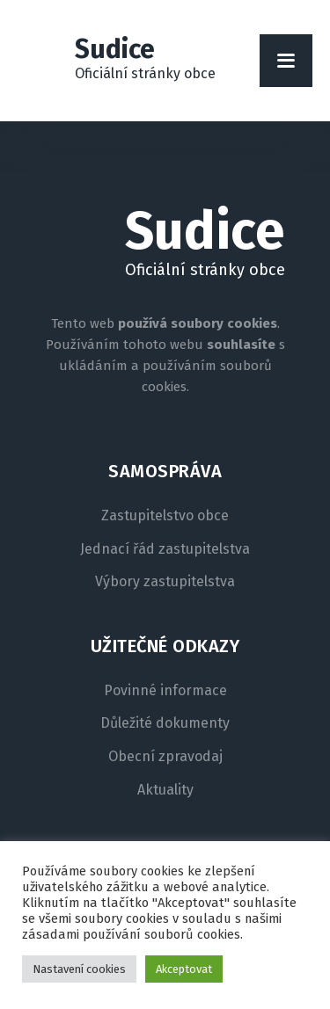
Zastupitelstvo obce (165, 516)
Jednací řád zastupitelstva (165, 549)
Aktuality (165, 790)
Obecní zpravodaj (165, 757)
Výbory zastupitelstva (165, 582)
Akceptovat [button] (184, 969)
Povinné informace (165, 691)
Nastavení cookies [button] (79, 969)
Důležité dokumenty (165, 723)
